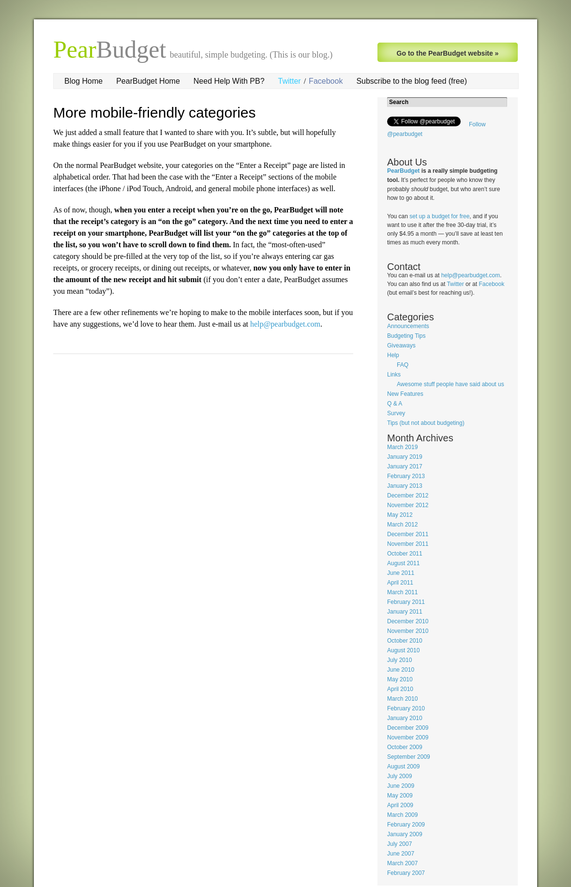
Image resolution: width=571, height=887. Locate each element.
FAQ (402, 364)
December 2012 (407, 495)
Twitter (289, 81)
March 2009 (402, 815)
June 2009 (400, 785)
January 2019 (404, 456)
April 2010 (400, 689)
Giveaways (401, 345)
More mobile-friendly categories (154, 112)
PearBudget (403, 170)
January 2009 (404, 834)
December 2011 (407, 534)
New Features (405, 394)
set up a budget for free (439, 216)
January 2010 (404, 718)
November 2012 (407, 505)
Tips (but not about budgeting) (426, 423)
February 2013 (406, 476)
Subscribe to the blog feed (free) (411, 81)
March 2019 (402, 447)
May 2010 (400, 679)
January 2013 (404, 485)
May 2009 (400, 795)
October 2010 (404, 640)
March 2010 (402, 698)
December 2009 (407, 727)
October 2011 (404, 553)
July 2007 (399, 844)
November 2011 (407, 544)
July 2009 (399, 776)
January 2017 (404, 466)
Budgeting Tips (406, 335)
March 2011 (402, 592)
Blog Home (83, 81)
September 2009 (408, 756)
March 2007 (402, 863)
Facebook (326, 81)
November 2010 (407, 631)
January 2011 (404, 611)
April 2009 (400, 805)
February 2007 (406, 873)
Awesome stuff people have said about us (450, 384)
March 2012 (402, 524)
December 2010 (407, 621)
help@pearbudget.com (285, 324)
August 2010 (403, 650)
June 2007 (400, 853)
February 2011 (406, 602)
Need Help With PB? (229, 81)
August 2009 (403, 766)
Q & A (394, 403)
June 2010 (400, 669)
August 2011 (403, 563)
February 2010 (406, 708)
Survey (396, 413)
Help (393, 355)
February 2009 (406, 824)
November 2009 (407, 737)
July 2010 (399, 660)
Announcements (408, 326)
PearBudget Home (148, 81)
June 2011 (400, 573)
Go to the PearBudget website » (448, 53)
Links (394, 374)
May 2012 (400, 514)
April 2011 (400, 582)
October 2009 (404, 747)
